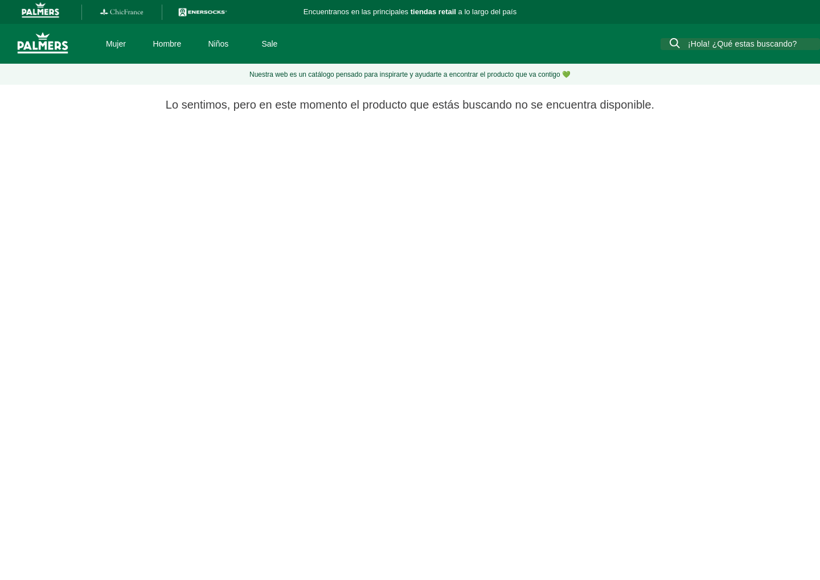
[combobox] (740, 44)
